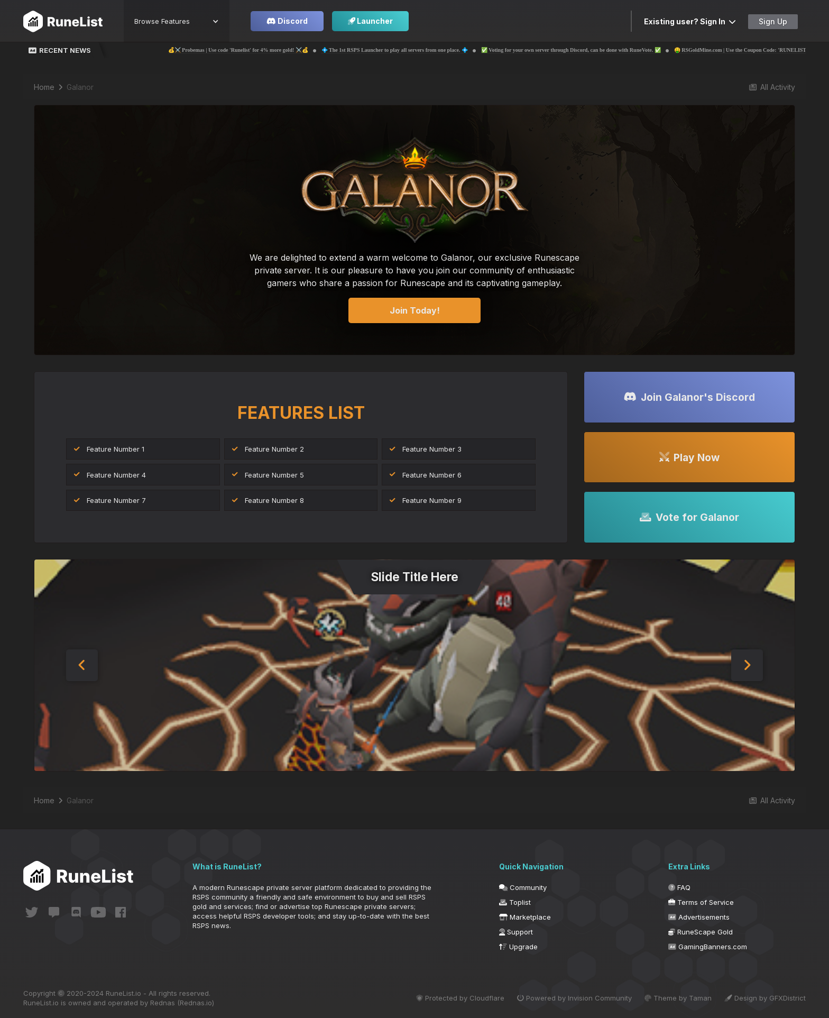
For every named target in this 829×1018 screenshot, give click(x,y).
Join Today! (415, 310)
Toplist (515, 902)
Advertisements (699, 917)
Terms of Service (701, 902)
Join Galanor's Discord (689, 397)
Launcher (370, 20)
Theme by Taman (678, 998)
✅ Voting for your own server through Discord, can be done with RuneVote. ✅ (587, 50)
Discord (287, 20)
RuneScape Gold (700, 932)
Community (523, 887)
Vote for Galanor (689, 517)
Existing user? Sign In (690, 21)
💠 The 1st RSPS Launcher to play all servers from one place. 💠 (411, 50)
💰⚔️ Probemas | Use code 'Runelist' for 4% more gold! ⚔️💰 (255, 50)
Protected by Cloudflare (460, 998)
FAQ (679, 887)
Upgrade (518, 946)
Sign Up (773, 21)
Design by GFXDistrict (765, 998)
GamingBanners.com (707, 946)
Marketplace (525, 917)
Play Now (689, 457)
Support (516, 932)
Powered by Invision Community (574, 998)
